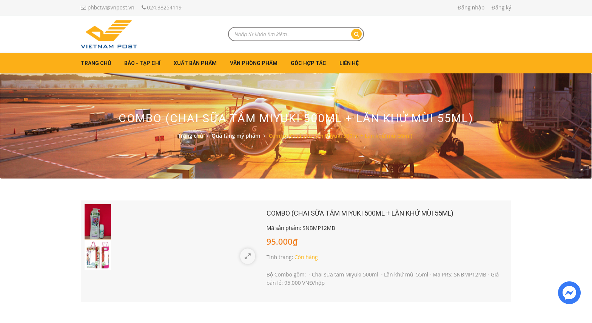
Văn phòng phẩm (254, 63)
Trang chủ (96, 63)
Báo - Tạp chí (142, 63)
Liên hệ (349, 63)
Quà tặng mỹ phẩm (235, 135)
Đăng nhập (471, 7)
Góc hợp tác (308, 63)
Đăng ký (501, 7)
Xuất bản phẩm (195, 63)
